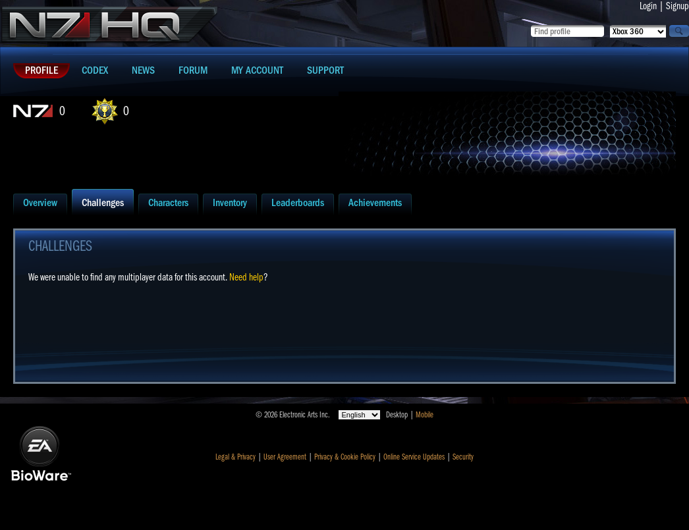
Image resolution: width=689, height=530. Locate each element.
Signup (677, 6)
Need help (246, 277)
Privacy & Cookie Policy (344, 457)
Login (648, 6)
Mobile (424, 414)
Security (463, 457)
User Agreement (284, 457)
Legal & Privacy (235, 457)
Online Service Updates (414, 457)
